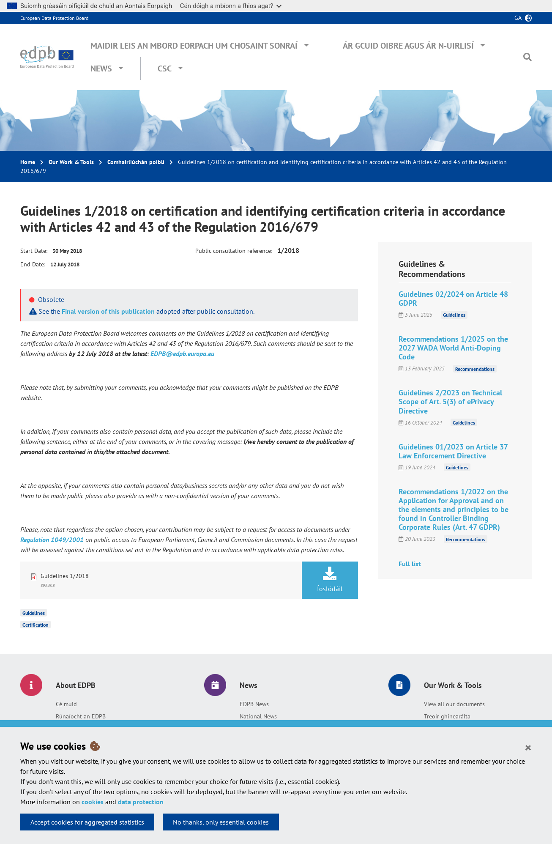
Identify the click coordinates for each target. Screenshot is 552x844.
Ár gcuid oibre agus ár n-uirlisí (408, 45)
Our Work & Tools (71, 162)
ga (518, 18)
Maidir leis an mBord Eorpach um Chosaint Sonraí (194, 45)
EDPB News (254, 704)
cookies (93, 801)
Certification (35, 625)
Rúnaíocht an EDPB (81, 716)
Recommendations (475, 368)
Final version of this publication (108, 311)
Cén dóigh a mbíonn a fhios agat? (230, 5)
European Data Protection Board (54, 18)
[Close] (528, 747)
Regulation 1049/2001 (52, 539)
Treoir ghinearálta (447, 716)
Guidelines (33, 613)
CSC (165, 68)
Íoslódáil (330, 580)
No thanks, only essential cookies (221, 822)
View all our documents (454, 704)
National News (258, 716)
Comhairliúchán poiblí (135, 162)
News (101, 68)
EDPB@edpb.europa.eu (182, 353)
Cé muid (66, 704)
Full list (410, 563)
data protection (141, 801)
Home (27, 162)
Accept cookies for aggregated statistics (87, 822)
